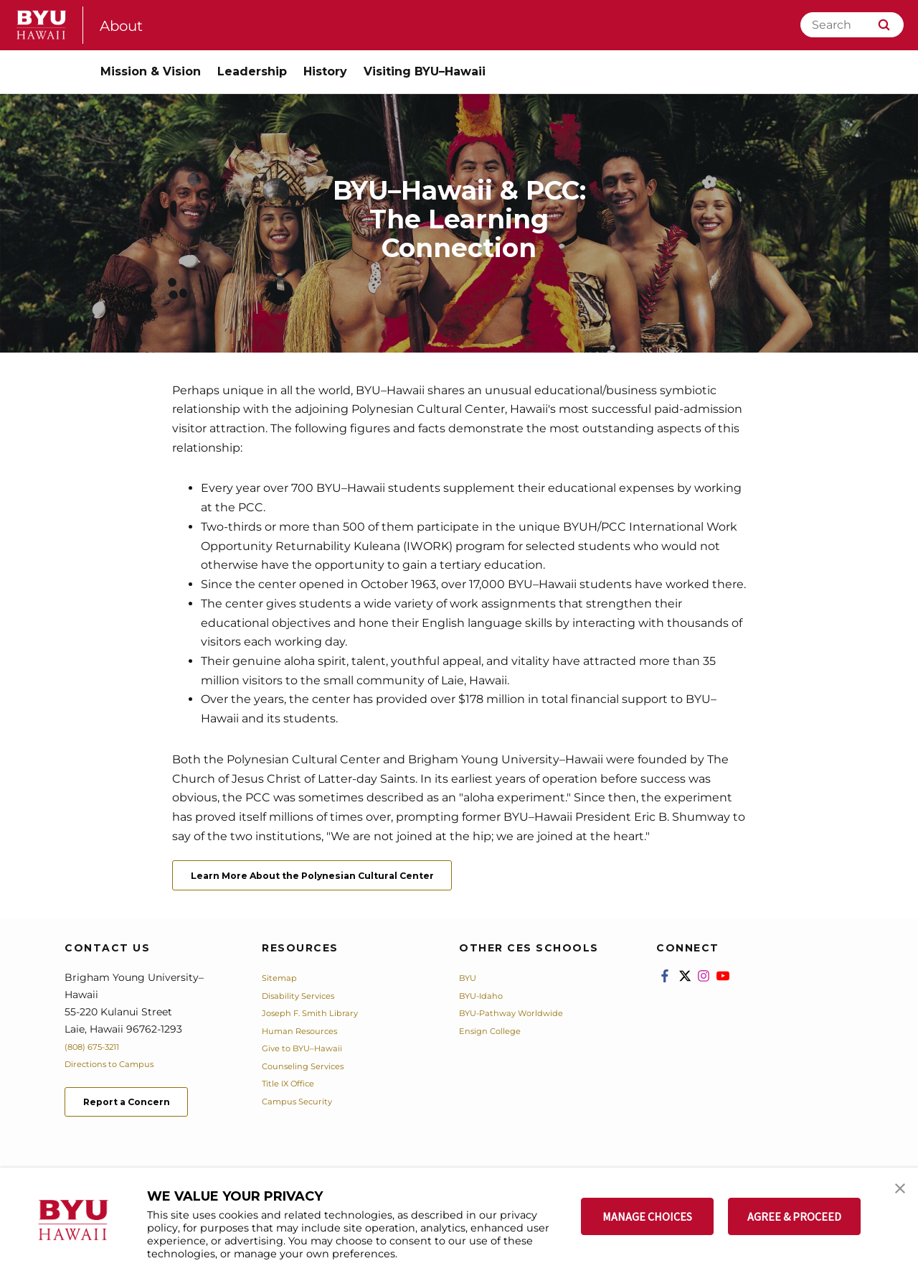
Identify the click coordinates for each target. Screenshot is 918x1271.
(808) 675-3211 (99, 1051)
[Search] (852, 24)
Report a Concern (142, 1110)
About (126, 24)
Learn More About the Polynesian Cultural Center (348, 878)
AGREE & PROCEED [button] (794, 1216)
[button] (894, 1193)
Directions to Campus (120, 1068)
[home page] (41, 24)
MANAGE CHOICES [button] (647, 1216)
